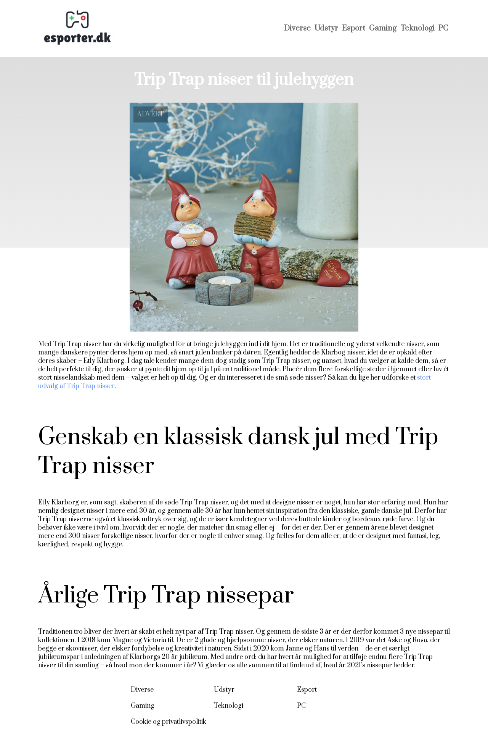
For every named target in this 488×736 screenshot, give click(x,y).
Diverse (297, 28)
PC (443, 28)
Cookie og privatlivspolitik (168, 722)
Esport (353, 28)
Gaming (382, 28)
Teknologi (417, 28)
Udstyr (326, 28)
